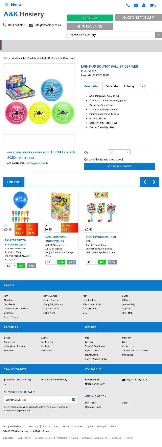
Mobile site (127, 349)
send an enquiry (95, 378)
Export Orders (92, 345)
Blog (124, 336)
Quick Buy (90, 18)
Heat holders (89, 294)
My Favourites (89, 26)
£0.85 (52, 222)
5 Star (125, 290)
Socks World (49, 307)
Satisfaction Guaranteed (135, 345)
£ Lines (44, 332)
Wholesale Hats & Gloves (94, 432)
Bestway (8, 307)
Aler (85, 290)
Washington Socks (92, 298)
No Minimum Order (20, 43)
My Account (61, 43)
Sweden (78, 421)
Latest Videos (141, 43)
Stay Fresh (9, 298)
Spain (90, 421)
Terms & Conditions (95, 340)
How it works (91, 349)
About (125, 397)
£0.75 (32, 224)
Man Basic (9, 294)
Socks (7, 332)
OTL (85, 307)
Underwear (47, 336)
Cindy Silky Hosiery (53, 298)
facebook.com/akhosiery (17, 374)
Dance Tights (11, 311)
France (46, 421)
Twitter (129, 432)
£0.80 (8, 222)
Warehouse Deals (101, 43)
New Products (48, 345)
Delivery (126, 332)
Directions (90, 397)
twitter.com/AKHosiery (54, 374)
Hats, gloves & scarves (15, 340)
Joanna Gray (129, 298)
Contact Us (128, 340)
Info (87, 332)
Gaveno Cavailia (52, 303)
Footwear (9, 345)
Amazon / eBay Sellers (138, 17)
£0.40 (92, 222)
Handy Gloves (50, 294)
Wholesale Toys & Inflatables (26, 52)
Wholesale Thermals (67, 432)
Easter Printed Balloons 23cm (15, 237)
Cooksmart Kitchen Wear (16, 303)
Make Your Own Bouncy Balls (55, 234)
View (31, 260)
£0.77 (20, 224)
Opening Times (93, 401)
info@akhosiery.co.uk (134, 374)
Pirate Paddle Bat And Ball (101, 234)
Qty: (86, 147)
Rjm (6, 290)
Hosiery (45, 340)
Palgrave (126, 303)
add (21, 260)
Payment (89, 336)
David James (50, 290)
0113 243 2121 (93, 374)
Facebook (116, 432)
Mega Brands (89, 303)
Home (7, 52)
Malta (113, 421)
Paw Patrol (127, 307)
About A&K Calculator (96, 353)
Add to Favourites (119, 161)
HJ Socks (126, 294)
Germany (33, 421)
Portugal (101, 421)
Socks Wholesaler (43, 432)
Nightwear (9, 336)
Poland (66, 421)
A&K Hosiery (24, 432)
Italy (56, 421)
